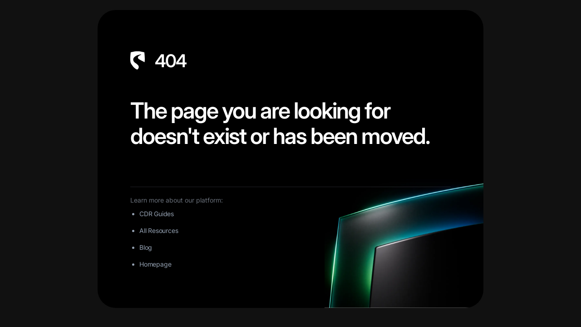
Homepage (155, 264)
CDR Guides (156, 214)
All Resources (158, 230)
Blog (145, 247)
